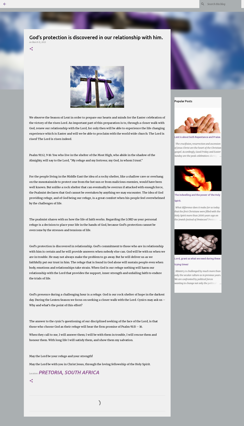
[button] (31, 49)
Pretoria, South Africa (68, 372)
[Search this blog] (223, 4)
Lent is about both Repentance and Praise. (197, 137)
